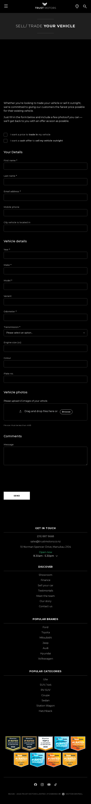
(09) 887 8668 (45, 536)
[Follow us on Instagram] (42, 785)
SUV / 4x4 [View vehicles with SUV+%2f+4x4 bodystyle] (45, 684)
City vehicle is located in (17, 222)
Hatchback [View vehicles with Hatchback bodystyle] (45, 711)
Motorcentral (72, 794)
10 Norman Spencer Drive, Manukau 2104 (45, 546)
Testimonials (45, 590)
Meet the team (45, 596)
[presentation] (27, 478)
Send (17, 495)
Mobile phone (11, 207)
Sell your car (45, 585)
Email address (12, 191)
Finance (45, 580)
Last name (10, 176)
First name (10, 160)
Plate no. (8, 373)
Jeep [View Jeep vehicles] (46, 643)
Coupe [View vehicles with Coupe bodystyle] (45, 695)
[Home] (45, 5)
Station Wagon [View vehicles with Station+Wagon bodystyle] (45, 705)
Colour (7, 358)
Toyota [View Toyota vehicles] (45, 632)
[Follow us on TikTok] (55, 785)
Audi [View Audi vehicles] (45, 648)
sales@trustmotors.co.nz (45, 541)
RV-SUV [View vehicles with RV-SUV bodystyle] (45, 690)
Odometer (10, 311)
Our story (45, 601)
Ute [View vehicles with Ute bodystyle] (45, 679)
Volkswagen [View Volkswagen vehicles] (45, 658)
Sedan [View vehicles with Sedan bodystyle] (45, 700)
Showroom (45, 574)
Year (7, 249)
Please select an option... (19, 332)
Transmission (12, 327)
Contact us (45, 606)
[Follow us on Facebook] (35, 785)
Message (9, 444)
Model (8, 280)
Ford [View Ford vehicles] (45, 627)
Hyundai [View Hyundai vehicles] (45, 653)
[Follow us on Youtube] (49, 785)
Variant (7, 296)
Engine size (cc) (12, 342)
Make (7, 265)
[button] (77, 6)
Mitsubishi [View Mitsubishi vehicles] (46, 637)
